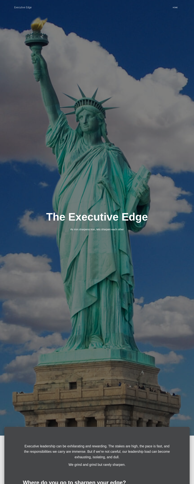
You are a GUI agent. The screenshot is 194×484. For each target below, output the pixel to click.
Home (175, 8)
